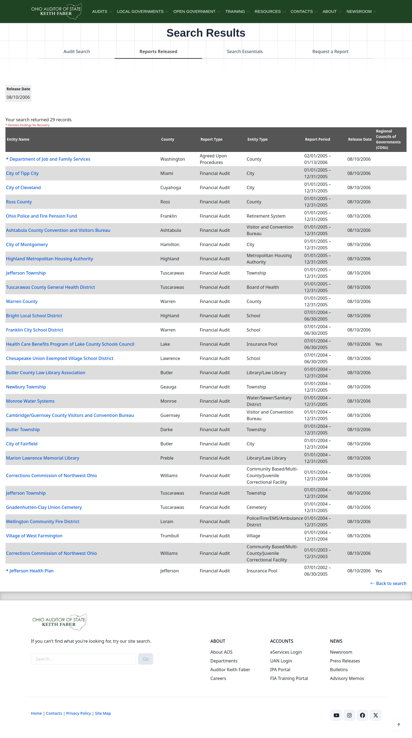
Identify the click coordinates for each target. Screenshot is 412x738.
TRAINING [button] (235, 11)
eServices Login (286, 652)
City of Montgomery (27, 244)
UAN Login (281, 661)
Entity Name (18, 139)
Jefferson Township (26, 273)
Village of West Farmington (34, 536)
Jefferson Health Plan (32, 571)
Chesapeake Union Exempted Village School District (60, 358)
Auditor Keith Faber (230, 670)
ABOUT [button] (330, 11)
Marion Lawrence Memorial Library (42, 458)
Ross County (19, 202)
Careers (218, 678)
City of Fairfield (21, 444)
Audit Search (76, 51)
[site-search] (83, 659)
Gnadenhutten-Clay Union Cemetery (44, 507)
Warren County (21, 301)
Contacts (54, 713)
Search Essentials (245, 51)
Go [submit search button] (146, 659)
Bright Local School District (34, 316)
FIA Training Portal (289, 678)
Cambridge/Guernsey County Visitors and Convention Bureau (70, 415)
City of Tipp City (22, 173)
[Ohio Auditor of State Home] (56, 11)
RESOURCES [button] (268, 11)
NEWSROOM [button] (359, 11)
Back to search (388, 583)
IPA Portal (280, 670)
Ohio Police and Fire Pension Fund (41, 216)
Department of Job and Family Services (50, 159)
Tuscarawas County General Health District (50, 287)
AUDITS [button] (99, 11)
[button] (398, 724)
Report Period (317, 139)
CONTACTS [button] (302, 11)
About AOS (221, 652)
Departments (223, 661)
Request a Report (330, 51)
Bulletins (339, 670)
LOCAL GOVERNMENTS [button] (140, 11)
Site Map (103, 713)
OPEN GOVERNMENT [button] (194, 11)
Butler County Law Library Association (45, 373)
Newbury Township (26, 387)
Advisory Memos (347, 678)
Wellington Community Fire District (42, 521)
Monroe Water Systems (30, 401)
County (167, 139)
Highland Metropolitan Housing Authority (49, 259)
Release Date (360, 139)
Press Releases (345, 661)
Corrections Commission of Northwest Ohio (51, 475)
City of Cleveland (23, 187)
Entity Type (258, 139)
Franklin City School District (34, 330)
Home (36, 713)
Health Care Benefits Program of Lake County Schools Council (70, 344)
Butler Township (23, 429)
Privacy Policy (78, 713)
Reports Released (158, 51)
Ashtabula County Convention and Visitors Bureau (58, 230)
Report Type (211, 139)
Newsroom (341, 652)
